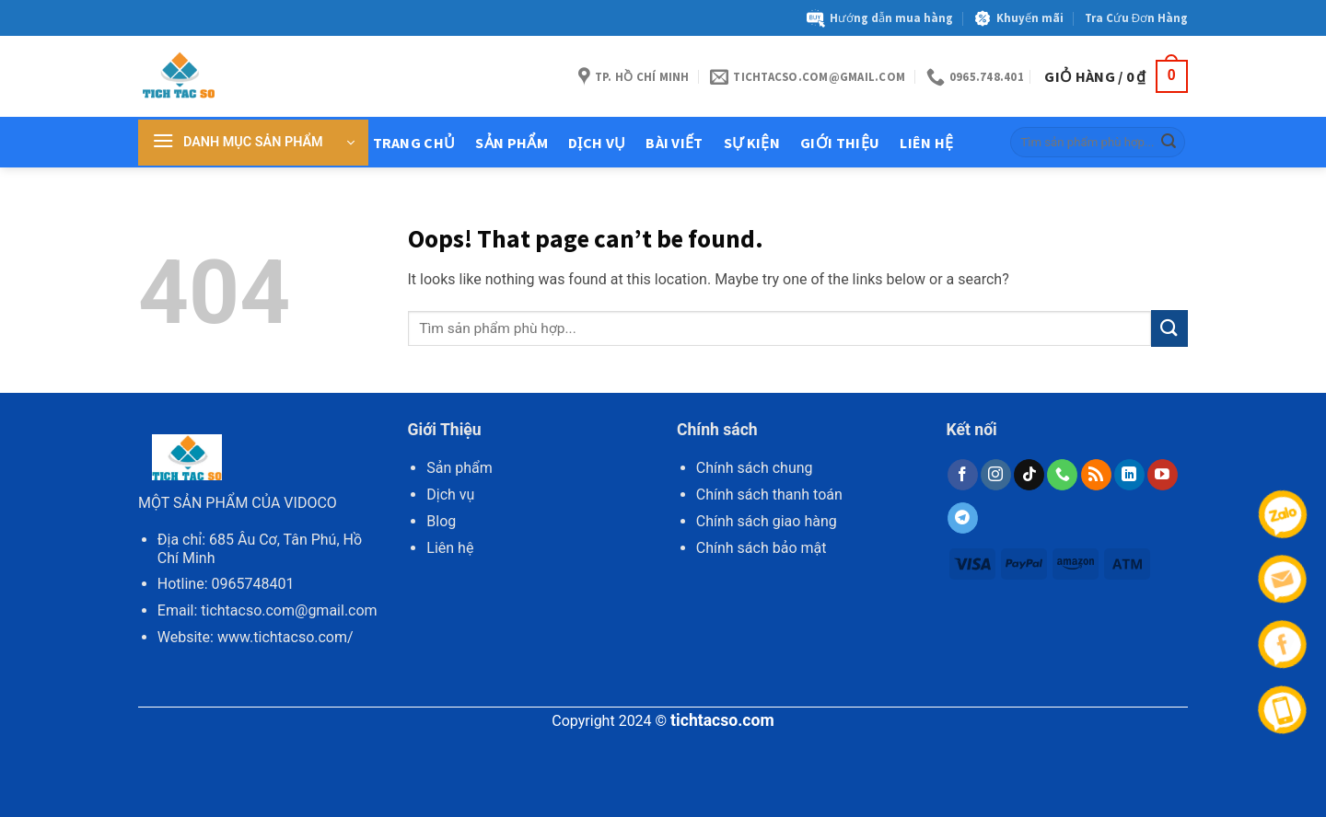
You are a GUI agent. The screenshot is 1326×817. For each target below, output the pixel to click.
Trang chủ (414, 142)
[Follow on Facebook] (963, 474)
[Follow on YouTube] (1162, 474)
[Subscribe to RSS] (1096, 474)
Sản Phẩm (511, 142)
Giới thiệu (839, 142)
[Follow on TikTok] (1029, 474)
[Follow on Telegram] (963, 518)
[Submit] (1168, 142)
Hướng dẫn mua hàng (880, 18)
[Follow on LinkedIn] (1129, 474)
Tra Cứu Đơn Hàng (1136, 17)
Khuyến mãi (1018, 18)
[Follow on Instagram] (996, 474)
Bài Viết (675, 142)
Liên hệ (926, 142)
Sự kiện (752, 142)
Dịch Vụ (596, 142)
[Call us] (1062, 474)
